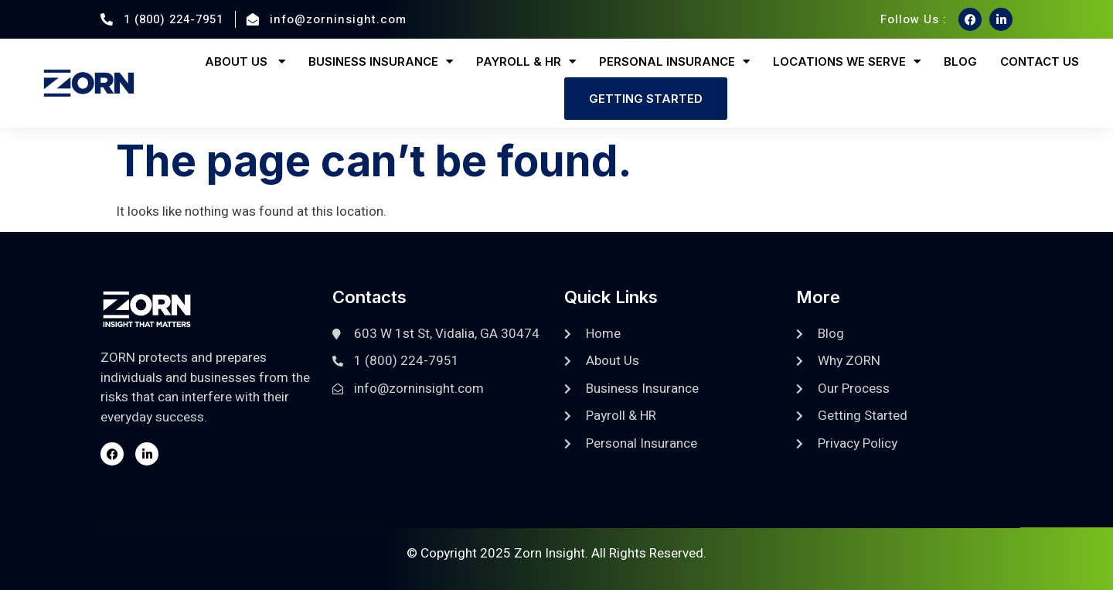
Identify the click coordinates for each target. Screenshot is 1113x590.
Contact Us (1039, 61)
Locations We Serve (847, 61)
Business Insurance (380, 61)
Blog (960, 61)
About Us (245, 61)
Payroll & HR (526, 61)
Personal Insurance (674, 61)
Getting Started (646, 98)
